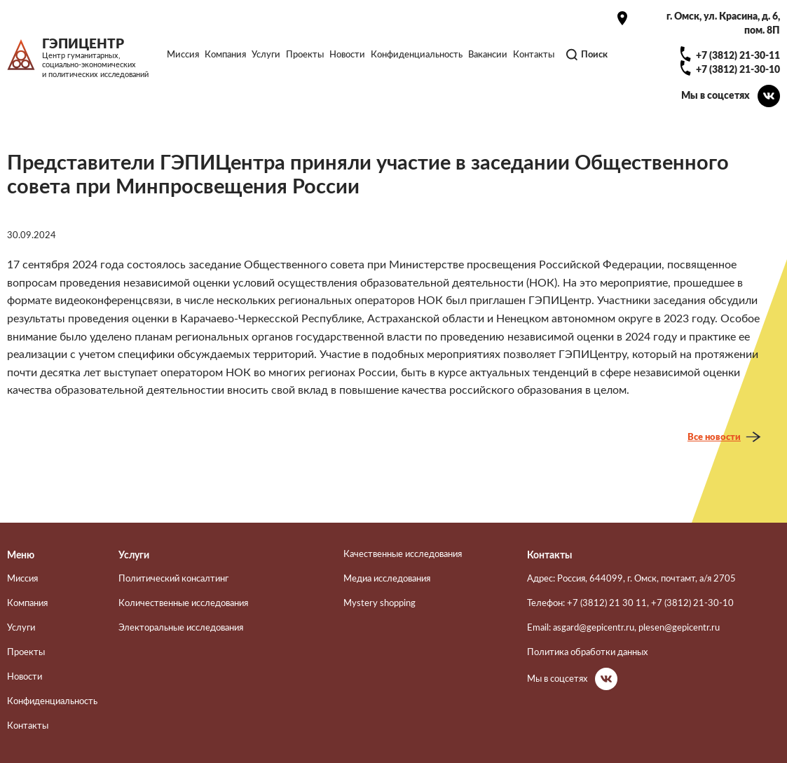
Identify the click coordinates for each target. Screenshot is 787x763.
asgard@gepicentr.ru (593, 628)
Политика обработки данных (587, 652)
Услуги (266, 54)
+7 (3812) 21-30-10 (738, 69)
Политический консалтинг (173, 579)
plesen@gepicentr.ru (679, 628)
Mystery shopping (379, 603)
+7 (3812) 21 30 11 (607, 603)
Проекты (305, 54)
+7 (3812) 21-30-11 (738, 55)
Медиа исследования (386, 579)
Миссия (183, 54)
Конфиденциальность (417, 54)
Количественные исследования (183, 603)
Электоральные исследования (180, 628)
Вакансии (487, 54)
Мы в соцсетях (715, 95)
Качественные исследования (402, 554)
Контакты (533, 54)
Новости (347, 54)
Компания (225, 54)
